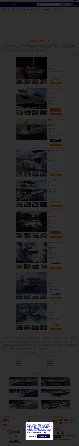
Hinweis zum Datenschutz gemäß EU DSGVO (36, 432)
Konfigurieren (31, 436)
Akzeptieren (44, 436)
